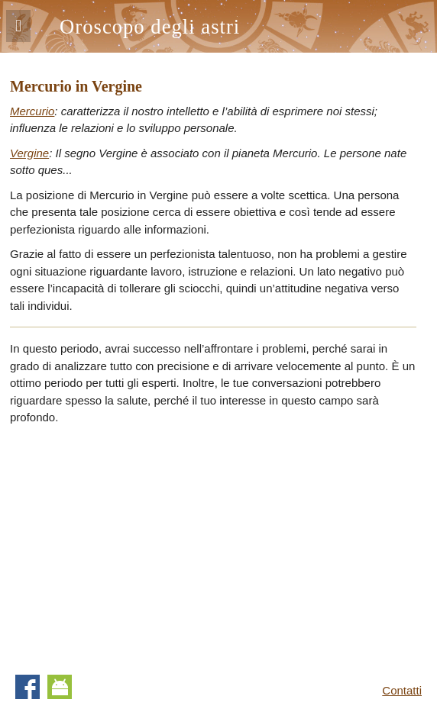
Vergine (29, 153)
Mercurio (32, 111)
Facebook (27, 687)
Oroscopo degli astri (150, 26)
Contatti (402, 690)
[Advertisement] (138, 545)
